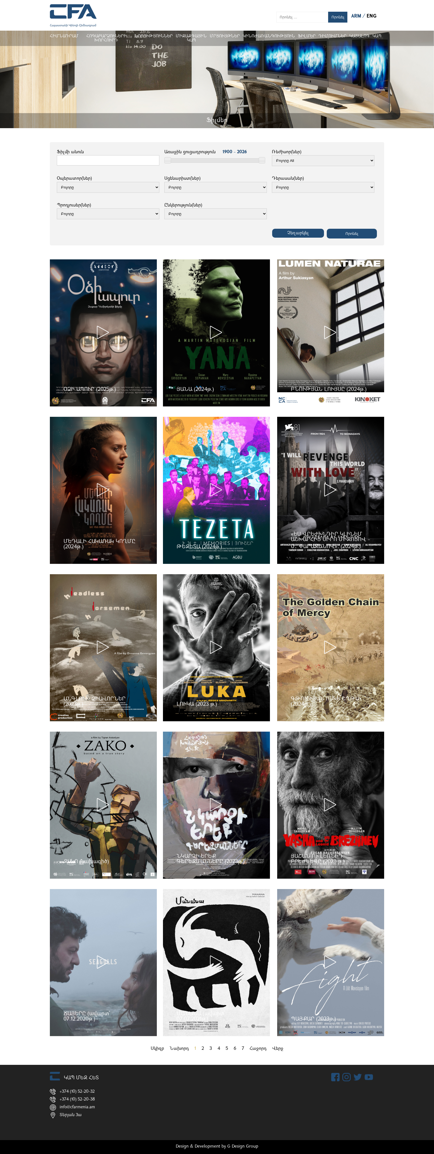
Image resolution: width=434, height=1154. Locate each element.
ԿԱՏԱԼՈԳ (359, 36)
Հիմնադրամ (64, 36)
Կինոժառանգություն (269, 36)
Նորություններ (153, 36)
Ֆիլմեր (307, 36)
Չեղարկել (298, 233)
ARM (357, 16)
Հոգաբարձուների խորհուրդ (106, 38)
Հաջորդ (258, 1048)
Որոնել (337, 17)
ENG (372, 16)
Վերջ (277, 1048)
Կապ (376, 36)
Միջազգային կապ (191, 38)
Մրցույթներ (225, 36)
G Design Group (242, 1146)
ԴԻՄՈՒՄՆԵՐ (332, 36)
